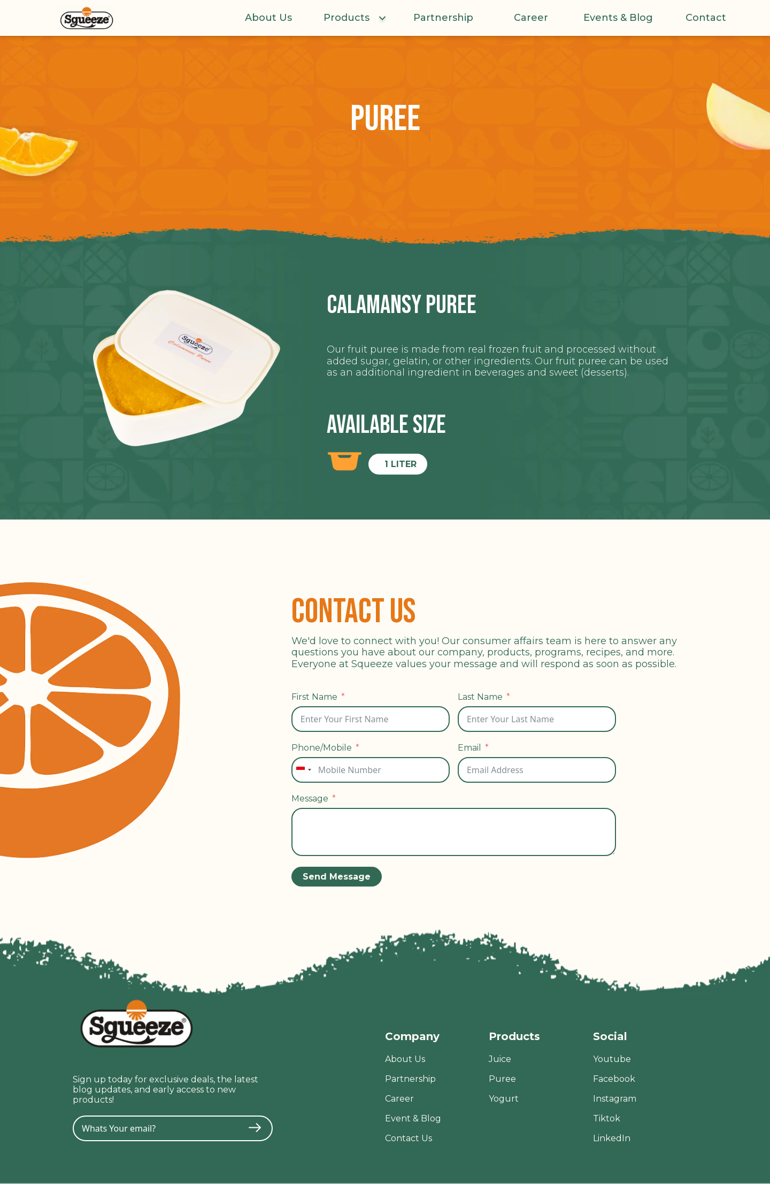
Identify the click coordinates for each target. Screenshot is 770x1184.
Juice (500, 1059)
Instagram (614, 1099)
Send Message (337, 877)
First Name (314, 697)
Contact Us (408, 1138)
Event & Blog (413, 1118)
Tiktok (606, 1118)
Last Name (480, 697)
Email (469, 748)
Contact (706, 18)
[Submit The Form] (255, 1128)
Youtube (612, 1059)
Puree (502, 1079)
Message (309, 798)
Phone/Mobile (321, 748)
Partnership (443, 18)
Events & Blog (618, 18)
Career (531, 18)
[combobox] (303, 770)
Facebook (614, 1079)
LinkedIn (611, 1138)
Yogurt (504, 1099)
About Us (268, 18)
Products (346, 18)
